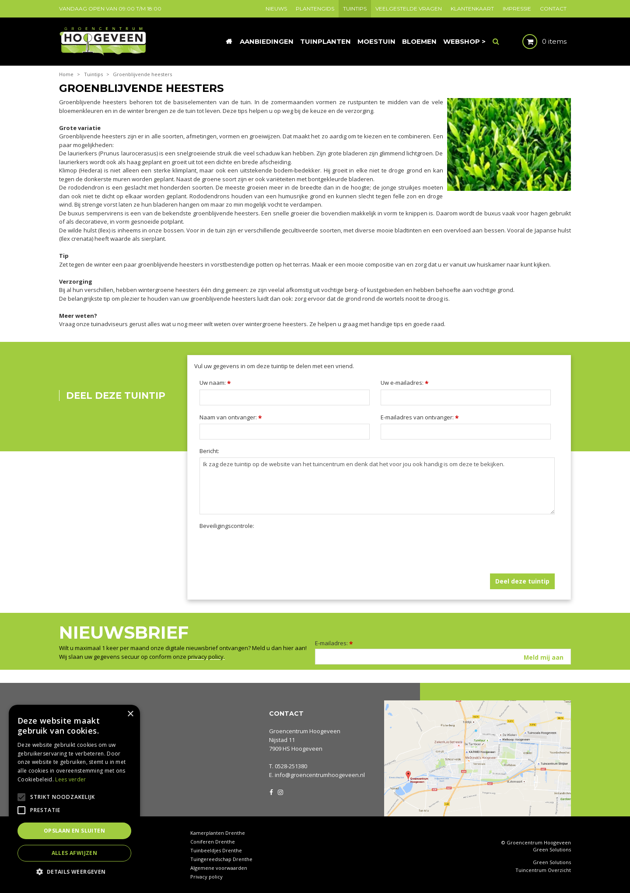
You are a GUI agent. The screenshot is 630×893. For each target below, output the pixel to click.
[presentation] (266, 549)
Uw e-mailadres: (405, 383)
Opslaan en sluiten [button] (74, 830)
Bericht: (209, 451)
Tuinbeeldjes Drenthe (216, 850)
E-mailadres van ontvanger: (420, 417)
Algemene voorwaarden (218, 868)
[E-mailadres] (443, 656)
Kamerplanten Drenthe (217, 833)
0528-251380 (291, 766)
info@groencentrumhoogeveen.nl (320, 775)
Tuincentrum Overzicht (543, 870)
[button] (74, 871)
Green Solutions (552, 849)
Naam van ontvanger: (231, 417)
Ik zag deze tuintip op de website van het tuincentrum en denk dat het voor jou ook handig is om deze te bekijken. (377, 485)
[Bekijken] (537, 41)
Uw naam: (215, 383)
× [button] (130, 714)
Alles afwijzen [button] (75, 853)
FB (271, 791)
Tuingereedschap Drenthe (221, 859)
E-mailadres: (334, 643)
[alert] (74, 794)
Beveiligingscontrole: (227, 526)
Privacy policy (206, 876)
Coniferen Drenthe (212, 841)
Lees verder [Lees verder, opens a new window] (70, 779)
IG (280, 791)
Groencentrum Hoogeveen (304, 731)
